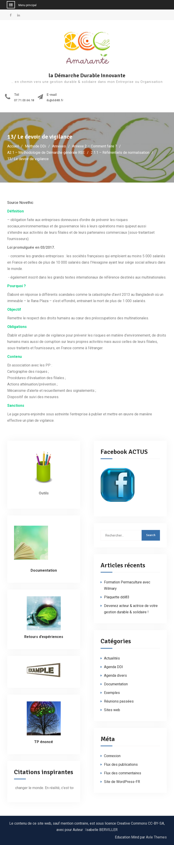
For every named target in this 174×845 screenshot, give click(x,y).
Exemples (112, 693)
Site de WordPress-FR (122, 782)
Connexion (112, 756)
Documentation (116, 684)
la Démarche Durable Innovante (86, 75)
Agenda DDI (113, 667)
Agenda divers (115, 675)
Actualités (112, 658)
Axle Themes (156, 837)
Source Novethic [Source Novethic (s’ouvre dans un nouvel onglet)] (20, 202)
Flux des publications (121, 764)
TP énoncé (43, 742)
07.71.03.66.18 (24, 100)
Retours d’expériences (43, 637)
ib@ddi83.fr (55, 100)
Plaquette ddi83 (116, 597)
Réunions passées (119, 701)
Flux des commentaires (122, 773)
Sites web (112, 710)
